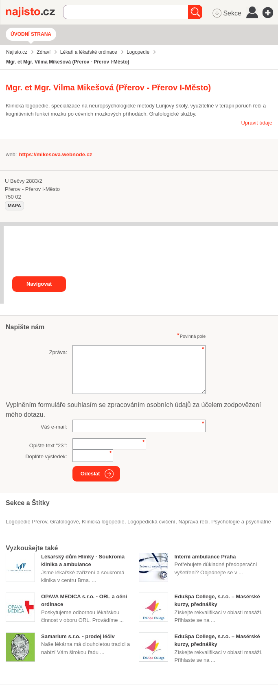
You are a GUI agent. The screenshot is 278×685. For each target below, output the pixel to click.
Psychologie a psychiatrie (241, 522)
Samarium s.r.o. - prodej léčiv (78, 636)
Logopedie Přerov (26, 522)
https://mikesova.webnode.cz (55, 154)
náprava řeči (193, 522)
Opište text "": (48, 445)
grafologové (64, 522)
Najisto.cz (34, 12)
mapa (14, 205)
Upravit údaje (256, 123)
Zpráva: (58, 352)
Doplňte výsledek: (46, 456)
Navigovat (39, 284)
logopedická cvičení (151, 522)
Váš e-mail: (54, 427)
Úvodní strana (31, 34)
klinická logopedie (103, 522)
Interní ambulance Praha (205, 557)
